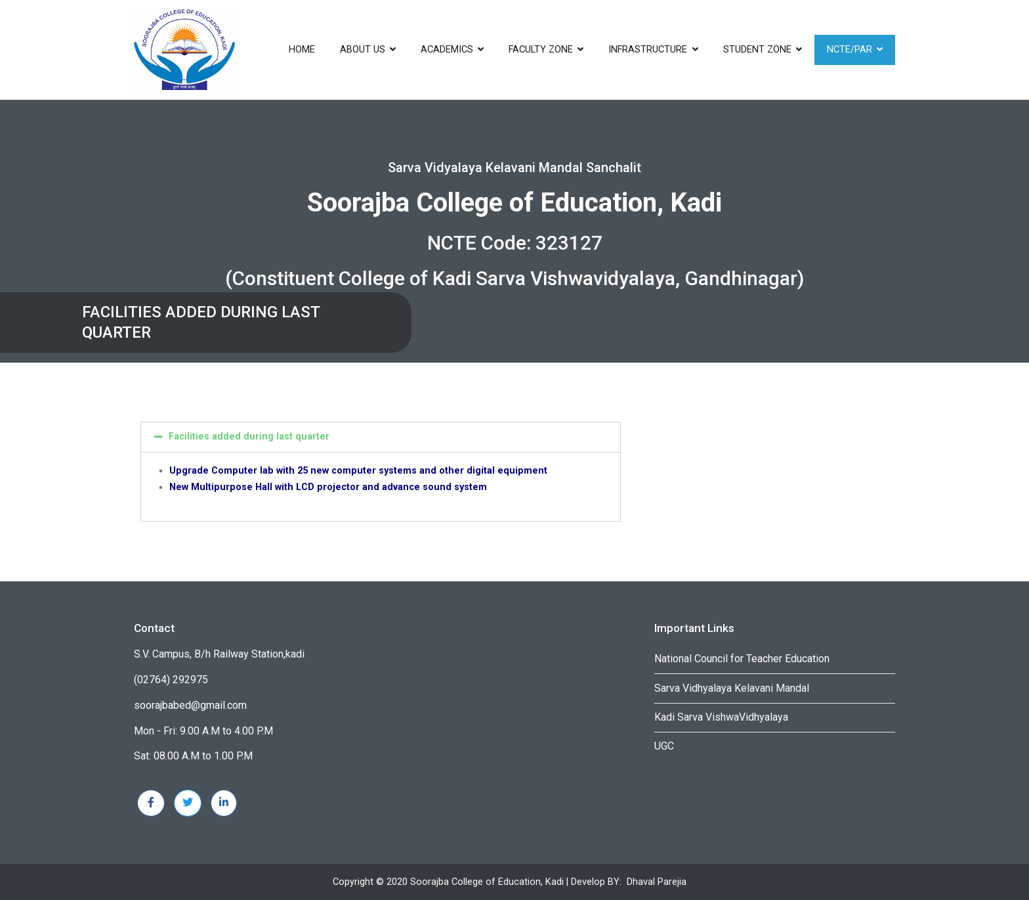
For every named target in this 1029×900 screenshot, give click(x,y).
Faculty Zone (541, 49)
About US (362, 49)
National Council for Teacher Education (742, 658)
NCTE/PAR (849, 49)
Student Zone (757, 49)
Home (302, 49)
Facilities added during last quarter (249, 436)
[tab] (380, 436)
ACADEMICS (447, 49)
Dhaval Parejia (656, 882)
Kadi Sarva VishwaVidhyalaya (721, 717)
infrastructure (647, 49)
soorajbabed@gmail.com (190, 705)
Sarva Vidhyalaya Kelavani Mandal (731, 688)
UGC (664, 746)
